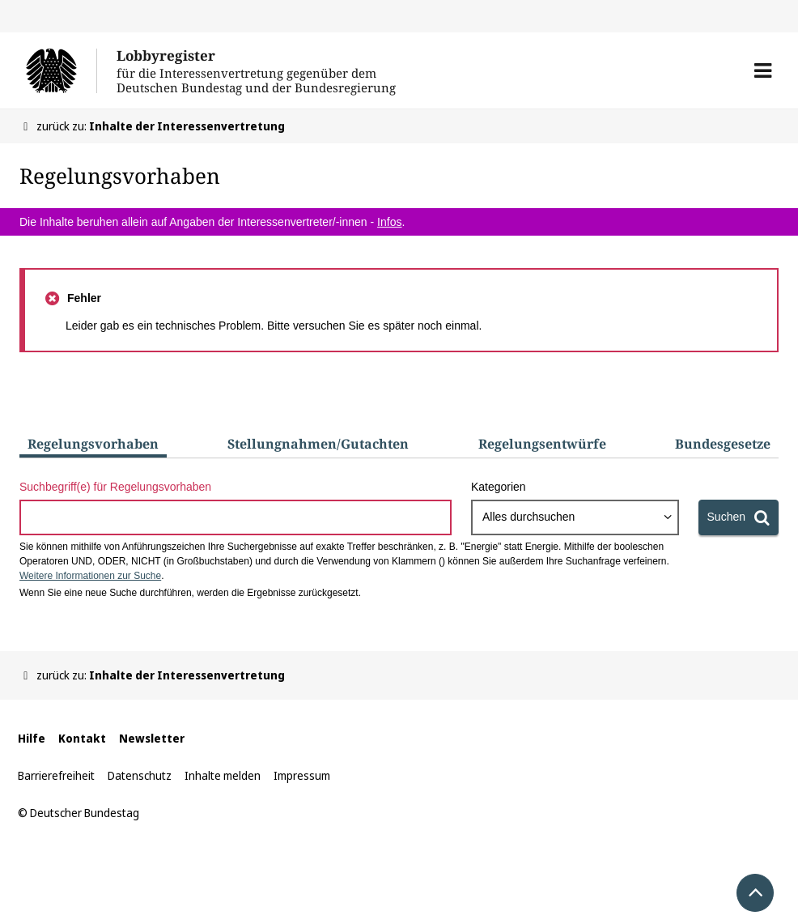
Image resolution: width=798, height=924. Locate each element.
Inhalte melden (223, 775)
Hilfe (31, 738)
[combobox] (575, 517)
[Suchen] (738, 517)
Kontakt (82, 738)
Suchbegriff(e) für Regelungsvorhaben (115, 486)
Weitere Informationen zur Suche (90, 575)
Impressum (302, 775)
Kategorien (498, 486)
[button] (763, 70)
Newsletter (152, 738)
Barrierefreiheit (56, 775)
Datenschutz (140, 775)
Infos (389, 221)
